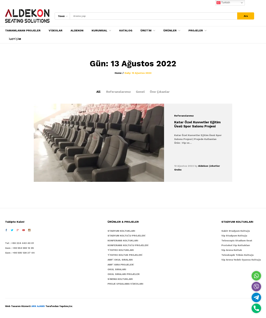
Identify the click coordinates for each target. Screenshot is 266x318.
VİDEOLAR (55, 30)
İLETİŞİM (15, 39)
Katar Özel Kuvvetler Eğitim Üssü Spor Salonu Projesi (197, 124)
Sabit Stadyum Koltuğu (235, 230)
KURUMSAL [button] (99, 30)
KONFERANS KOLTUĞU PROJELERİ (128, 245)
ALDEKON (77, 30)
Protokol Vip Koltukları (235, 245)
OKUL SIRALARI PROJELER (124, 274)
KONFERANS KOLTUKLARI (123, 240)
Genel (140, 91)
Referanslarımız (118, 91)
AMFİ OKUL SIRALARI (120, 259)
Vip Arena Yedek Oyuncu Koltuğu (241, 259)
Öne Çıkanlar (160, 91)
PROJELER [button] (195, 30)
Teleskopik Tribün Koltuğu (237, 255)
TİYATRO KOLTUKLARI (121, 250)
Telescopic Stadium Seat (236, 240)
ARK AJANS (38, 306)
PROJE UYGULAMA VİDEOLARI (125, 283)
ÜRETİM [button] (145, 30)
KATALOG (125, 30)
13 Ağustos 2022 (184, 166)
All (98, 91)
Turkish (223, 3)
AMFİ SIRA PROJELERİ (121, 264)
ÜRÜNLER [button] (170, 30)
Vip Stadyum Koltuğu (234, 235)
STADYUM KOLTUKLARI (121, 230)
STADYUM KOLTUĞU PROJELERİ (127, 235)
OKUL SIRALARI (117, 269)
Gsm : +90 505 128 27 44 (20, 252)
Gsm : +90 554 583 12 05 (19, 248)
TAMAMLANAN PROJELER (23, 30)
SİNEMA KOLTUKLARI (120, 279)
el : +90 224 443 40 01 (20, 243)
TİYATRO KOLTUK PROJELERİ (125, 255)
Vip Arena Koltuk (231, 250)
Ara (246, 16)
